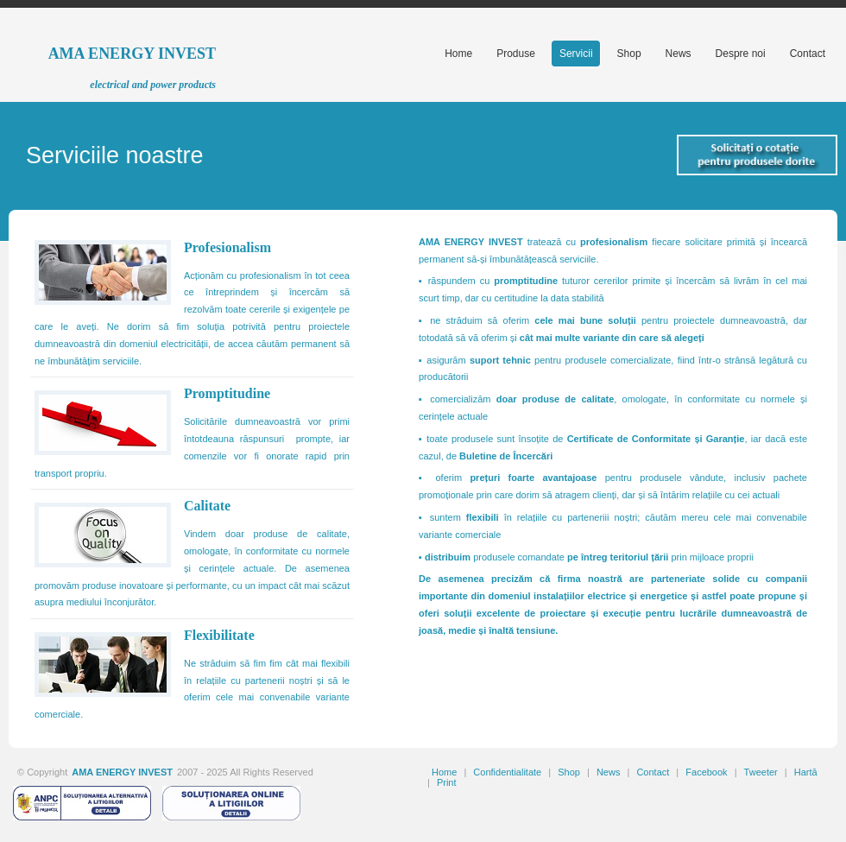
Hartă (806, 772)
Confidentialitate (507, 772)
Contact (652, 772)
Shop (569, 772)
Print (447, 782)
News (609, 772)
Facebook (706, 772)
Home (444, 772)
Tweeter (761, 772)
